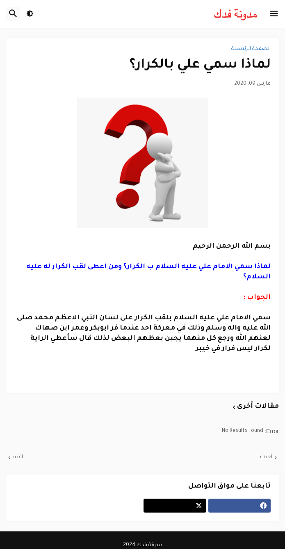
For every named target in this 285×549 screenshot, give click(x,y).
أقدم (18, 457)
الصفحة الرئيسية (251, 49)
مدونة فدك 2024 (142, 545)
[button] (274, 14)
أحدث (266, 457)
